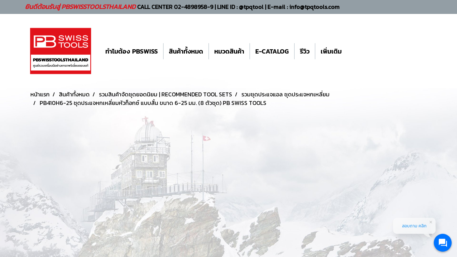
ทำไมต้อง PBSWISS (131, 51)
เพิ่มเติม (331, 51)
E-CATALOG (272, 51)
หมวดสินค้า (229, 51)
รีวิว (305, 51)
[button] (353, 51)
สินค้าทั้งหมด (186, 51)
